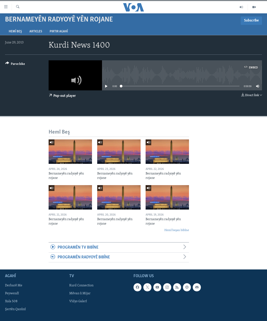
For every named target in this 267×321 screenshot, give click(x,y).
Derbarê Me (13, 285)
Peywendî (12, 293)
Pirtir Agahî (59, 31)
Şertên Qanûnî (15, 309)
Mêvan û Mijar (80, 293)
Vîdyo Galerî (78, 301)
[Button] (15, 64)
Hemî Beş (15, 31)
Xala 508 (11, 301)
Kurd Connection (81, 285)
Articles (35, 31)
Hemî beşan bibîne (176, 230)
